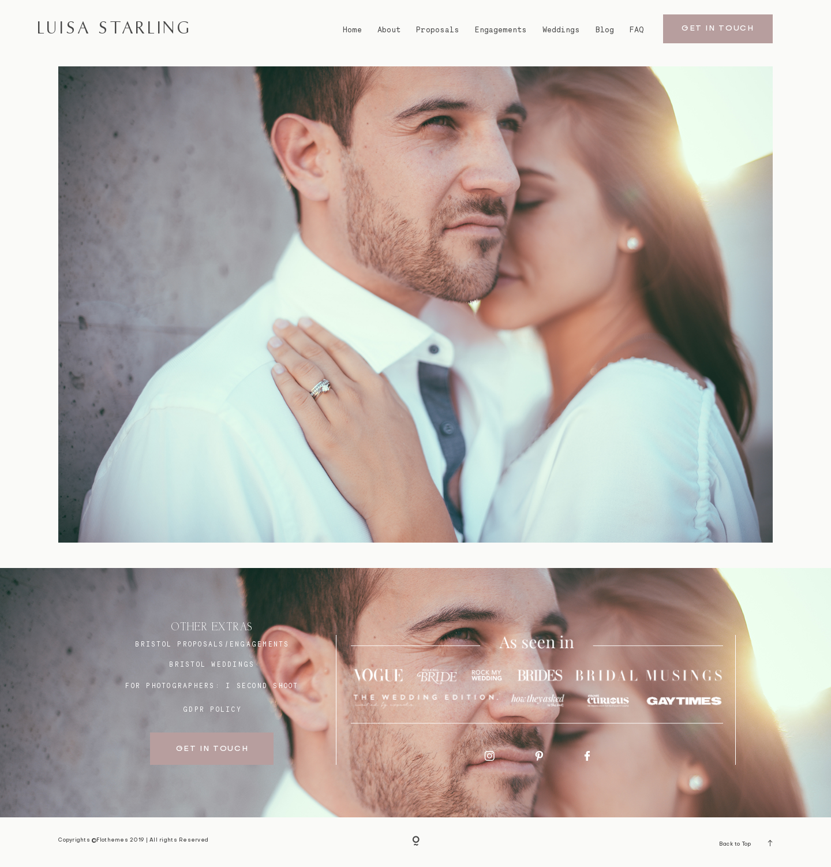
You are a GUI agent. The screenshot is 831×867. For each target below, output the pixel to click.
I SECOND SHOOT (262, 686)
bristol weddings (211, 664)
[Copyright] (416, 842)
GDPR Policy (212, 709)
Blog (605, 29)
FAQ (637, 29)
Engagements (501, 29)
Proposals (437, 29)
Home (352, 29)
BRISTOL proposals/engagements (212, 644)
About (388, 29)
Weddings (561, 29)
